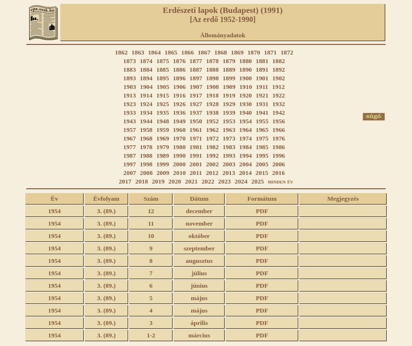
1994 (245, 155)
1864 (154, 52)
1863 (137, 52)
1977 (129, 147)
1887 (195, 69)
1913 (129, 95)
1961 (195, 129)
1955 (262, 121)
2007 (129, 172)
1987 (129, 155)
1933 (129, 112)
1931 (262, 104)
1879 (229, 61)
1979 (162, 147)
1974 (245, 138)
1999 (162, 164)
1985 (262, 147)
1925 (162, 104)
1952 (212, 121)
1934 (146, 112)
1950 (195, 121)
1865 (170, 52)
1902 (278, 78)
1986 (278, 147)
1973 (229, 138)
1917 (195, 95)
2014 (245, 172)
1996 (278, 155)
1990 (179, 155)
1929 (229, 104)
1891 (262, 69)
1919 (229, 95)
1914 (146, 95)
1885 (162, 69)
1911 (262, 86)
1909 (229, 86)
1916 (179, 95)
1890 (245, 69)
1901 (262, 78)
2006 (278, 164)
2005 (262, 164)
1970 (179, 138)
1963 (229, 129)
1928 (212, 104)
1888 (212, 69)
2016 (278, 172)
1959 (162, 129)
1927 (195, 104)
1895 (162, 78)
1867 (204, 52)
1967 (129, 138)
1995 (262, 155)
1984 (245, 147)
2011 (196, 172)
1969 (162, 138)
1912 (278, 86)
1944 (146, 121)
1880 (245, 61)
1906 (179, 86)
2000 (179, 164)
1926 (179, 104)
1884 (146, 69)
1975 (262, 138)
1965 (262, 129)
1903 (129, 86)
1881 (262, 61)
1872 (287, 52)
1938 (212, 112)
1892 (278, 69)
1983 (229, 147)
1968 (146, 138)
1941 (262, 112)
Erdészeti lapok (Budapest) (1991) (223, 10)
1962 (212, 129)
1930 (245, 104)
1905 (162, 86)
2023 (224, 181)
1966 (278, 129)
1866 (187, 52)
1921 (262, 95)
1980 (179, 147)
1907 (196, 86)
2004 (245, 164)
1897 (195, 78)
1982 (212, 147)
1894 (146, 78)
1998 (146, 164)
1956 (278, 121)
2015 (262, 172)
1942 (278, 112)
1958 (146, 129)
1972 (212, 138)
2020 (174, 181)
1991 (195, 155)
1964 (245, 129)
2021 (191, 181)
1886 (179, 69)
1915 (162, 95)
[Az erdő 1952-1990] (223, 19)
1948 (162, 121)
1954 (245, 121)
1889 (229, 69)
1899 (229, 78)
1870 (254, 52)
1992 (212, 155)
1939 (229, 112)
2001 (195, 164)
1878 (212, 61)
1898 (212, 78)
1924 (146, 104)
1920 (245, 95)
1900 (245, 78)
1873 (129, 61)
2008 (146, 172)
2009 (162, 172)
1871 (270, 52)
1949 (179, 121)
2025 (257, 181)
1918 (212, 95)
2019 (158, 181)
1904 (146, 86)
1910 (245, 86)
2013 (228, 172)
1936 (179, 112)
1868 (220, 52)
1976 (278, 138)
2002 (212, 164)
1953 (229, 121)
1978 (146, 147)
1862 (121, 52)
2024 (241, 181)
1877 (195, 61)
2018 (141, 181)
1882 (278, 61)
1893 (129, 78)
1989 (162, 155)
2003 (229, 164)
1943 (129, 121)
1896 (179, 78)
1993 (229, 155)
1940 (245, 112)
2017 (125, 181)
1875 (162, 61)
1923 (129, 104)
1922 (278, 95)
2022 (208, 181)
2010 (179, 172)
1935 (162, 112)
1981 (195, 147)
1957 (129, 129)
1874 (146, 61)
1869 (237, 52)
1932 (278, 104)
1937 (195, 112)
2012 (212, 172)
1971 (195, 138)
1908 (212, 86)
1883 (129, 69)
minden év (280, 181)
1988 (146, 155)
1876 (179, 61)
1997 (129, 164)
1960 (179, 129)
